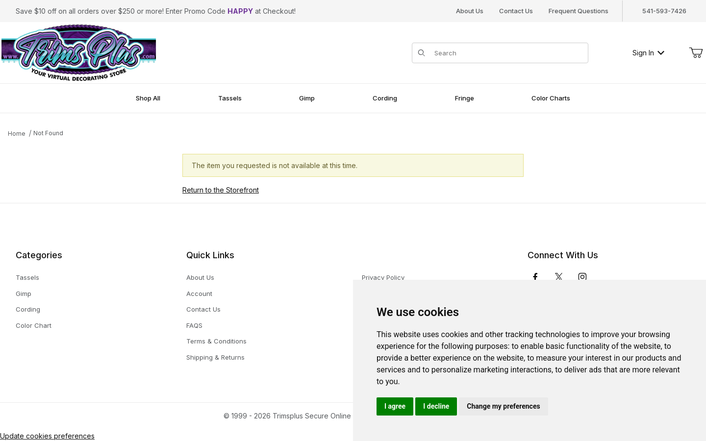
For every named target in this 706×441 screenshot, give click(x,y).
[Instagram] (582, 277)
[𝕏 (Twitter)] (559, 277)
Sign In (648, 53)
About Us (469, 11)
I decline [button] (436, 406)
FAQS (194, 325)
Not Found (48, 133)
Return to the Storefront (220, 190)
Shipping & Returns (215, 357)
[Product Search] (508, 53)
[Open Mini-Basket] (695, 53)
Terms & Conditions (216, 341)
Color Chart (33, 325)
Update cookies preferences (47, 436)
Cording (28, 309)
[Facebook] (535, 277)
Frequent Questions (578, 11)
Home (16, 133)
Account (199, 293)
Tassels (27, 277)
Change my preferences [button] (503, 406)
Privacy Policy (383, 277)
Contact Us (516, 11)
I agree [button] (394, 406)
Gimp (23, 293)
